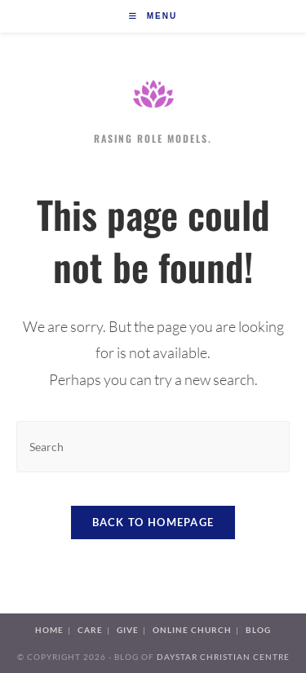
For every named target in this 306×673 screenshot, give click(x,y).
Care (90, 630)
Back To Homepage (153, 522)
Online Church (192, 630)
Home (49, 630)
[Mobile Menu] (153, 15)
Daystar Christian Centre (223, 657)
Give (128, 630)
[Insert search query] (153, 446)
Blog (258, 630)
